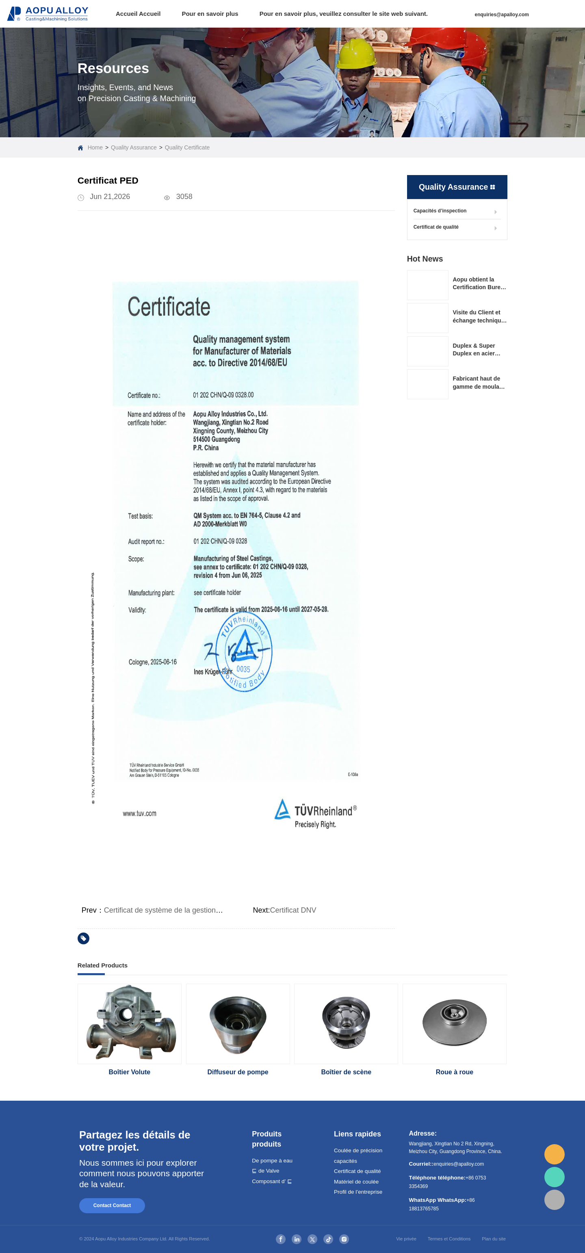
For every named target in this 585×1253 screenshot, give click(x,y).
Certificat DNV (293, 910)
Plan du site (494, 1238)
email (554, 1154)
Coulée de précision (358, 1150)
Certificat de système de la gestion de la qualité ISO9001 (196, 910)
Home (95, 147)
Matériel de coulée (356, 1182)
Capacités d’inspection (457, 212)
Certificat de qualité (457, 228)
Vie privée (406, 1238)
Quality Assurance (134, 147)
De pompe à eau (272, 1161)
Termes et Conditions (449, 1238)
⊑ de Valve (265, 1171)
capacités (345, 1161)
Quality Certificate (187, 147)
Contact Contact (112, 1205)
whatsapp (554, 1177)
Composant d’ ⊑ (272, 1181)
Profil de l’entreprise (358, 1192)
